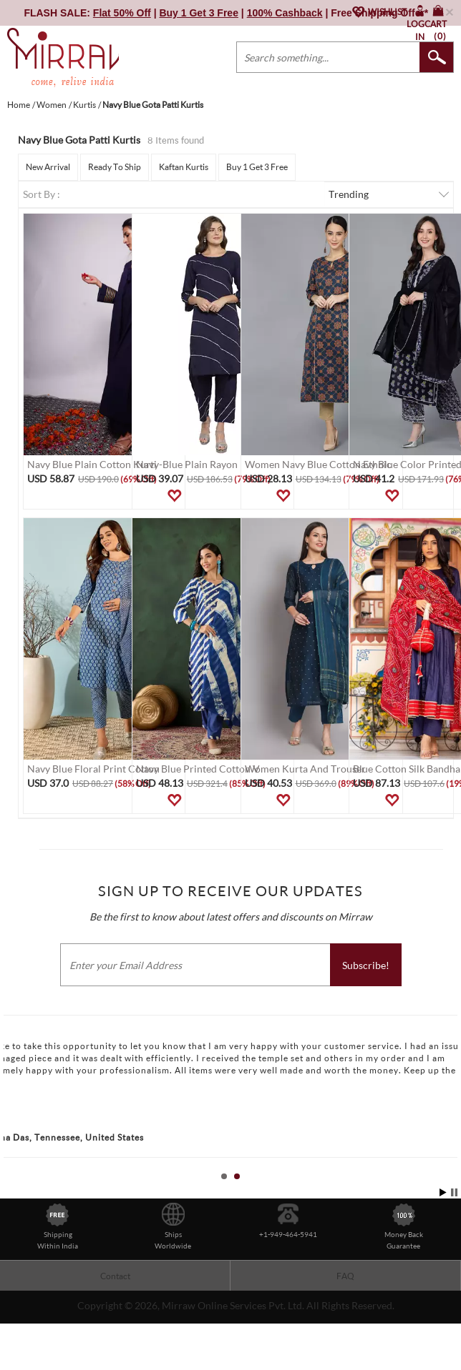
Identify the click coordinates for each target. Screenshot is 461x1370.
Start (443, 1192)
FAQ (345, 1276)
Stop (454, 1192)
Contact (115, 1276)
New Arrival (48, 167)
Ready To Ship (114, 167)
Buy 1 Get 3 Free (257, 167)
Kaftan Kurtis (183, 167)
